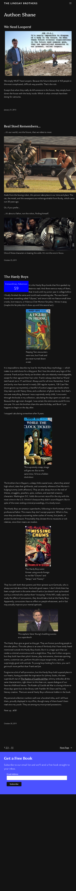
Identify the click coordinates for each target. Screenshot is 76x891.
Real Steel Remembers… (22, 126)
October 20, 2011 (10, 723)
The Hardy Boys (16, 276)
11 (12, 747)
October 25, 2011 (10, 260)
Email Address (12, 774)
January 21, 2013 (10, 109)
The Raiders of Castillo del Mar (34, 678)
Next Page (66, 747)
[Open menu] (70, 3)
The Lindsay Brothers (21, 3)
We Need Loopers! (17, 27)
